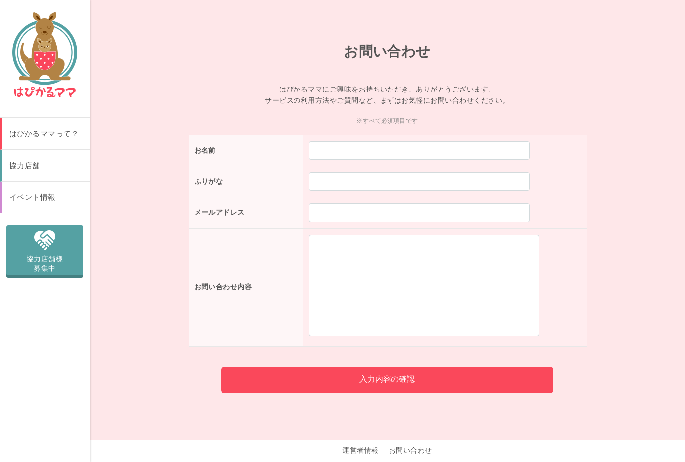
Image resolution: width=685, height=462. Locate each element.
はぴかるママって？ (44, 133)
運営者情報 (360, 440)
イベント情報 (32, 197)
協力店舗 (24, 165)
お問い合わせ (410, 440)
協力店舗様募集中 (45, 249)
